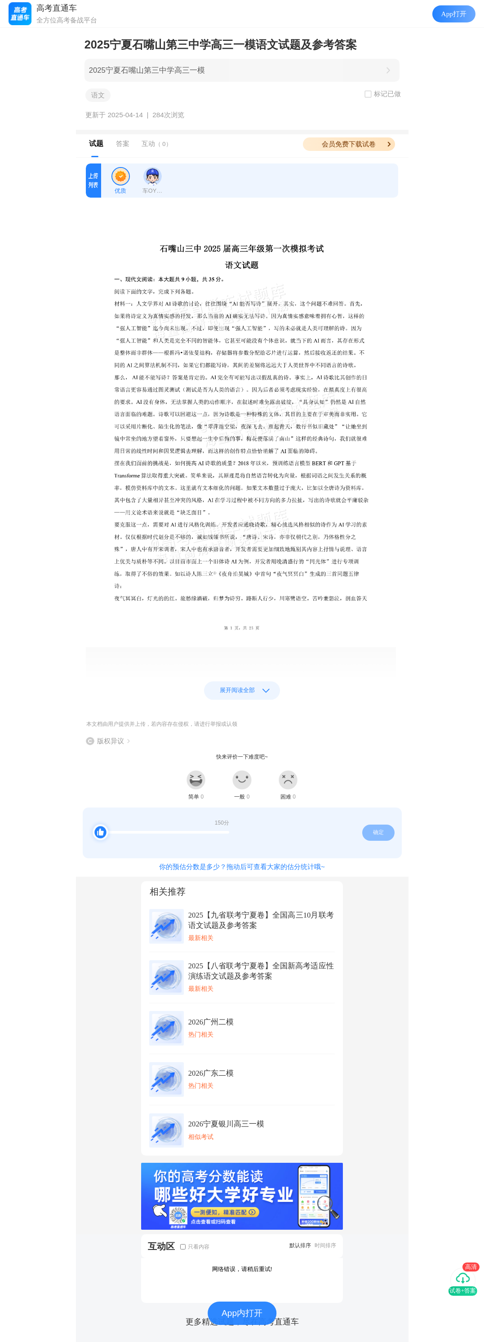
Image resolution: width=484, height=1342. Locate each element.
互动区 (161, 1246)
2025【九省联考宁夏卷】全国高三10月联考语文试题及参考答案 (261, 920)
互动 (157, 143)
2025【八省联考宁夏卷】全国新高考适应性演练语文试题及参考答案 (261, 971)
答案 (122, 143)
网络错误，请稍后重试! (242, 1269)
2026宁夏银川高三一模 (226, 1124)
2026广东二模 (211, 1073)
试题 (96, 143)
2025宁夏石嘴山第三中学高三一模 (147, 70)
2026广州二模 (211, 1022)
